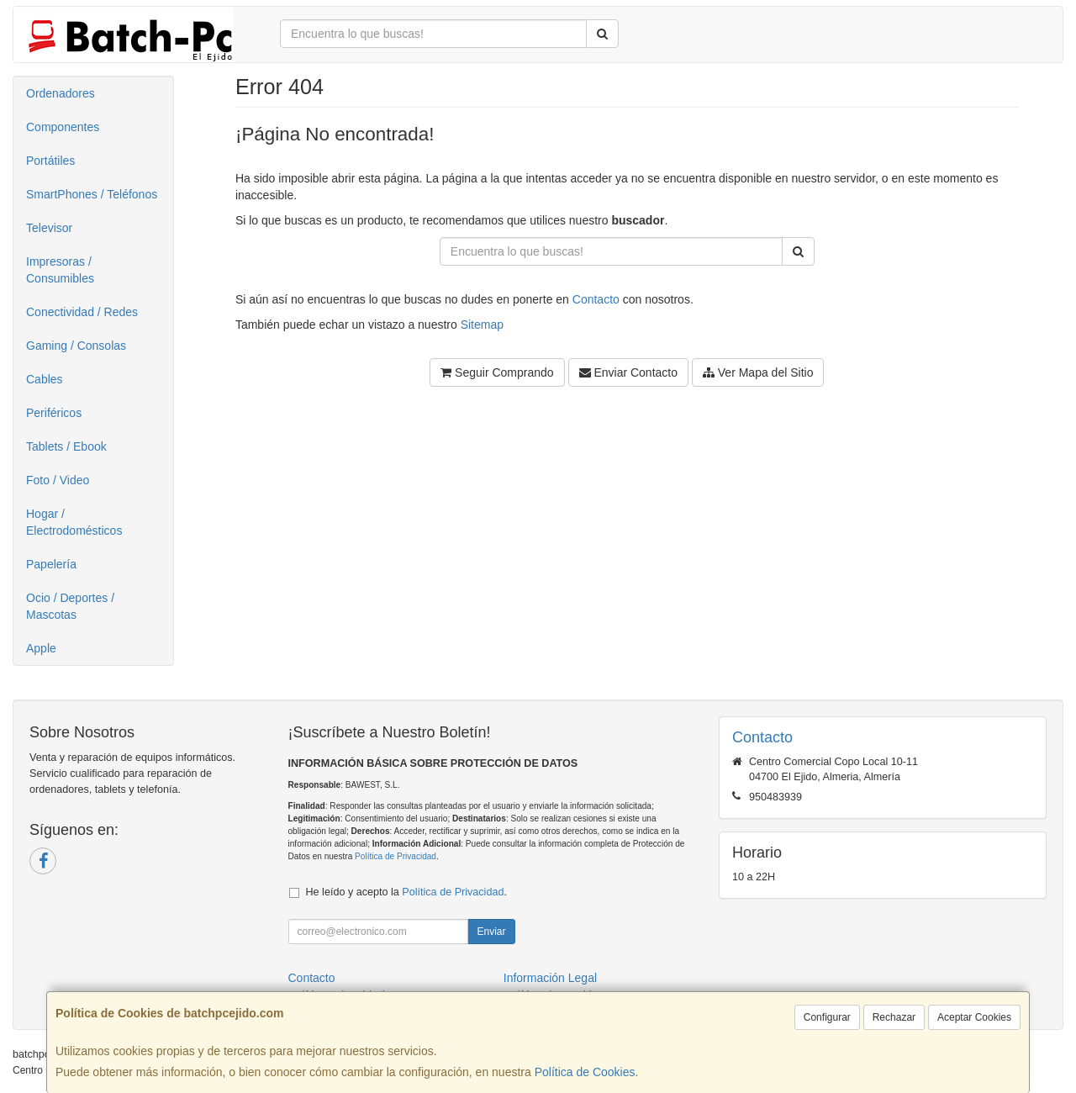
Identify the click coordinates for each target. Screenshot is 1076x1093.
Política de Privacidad (395, 856)
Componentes (62, 127)
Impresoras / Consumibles (60, 270)
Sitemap (482, 324)
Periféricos (54, 413)
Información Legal (550, 978)
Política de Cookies (585, 1072)
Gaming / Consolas (76, 345)
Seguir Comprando (496, 372)
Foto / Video (57, 480)
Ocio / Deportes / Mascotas (70, 606)
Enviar (491, 931)
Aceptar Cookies (974, 1017)
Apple (41, 648)
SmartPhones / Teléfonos (91, 194)
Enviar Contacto (628, 372)
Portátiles (50, 160)
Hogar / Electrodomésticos (74, 522)
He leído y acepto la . (406, 892)
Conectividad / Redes (82, 312)
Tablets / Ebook (66, 446)
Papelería (51, 564)
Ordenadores (60, 93)
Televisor (49, 228)
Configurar (827, 1017)
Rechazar (894, 1017)
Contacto (596, 299)
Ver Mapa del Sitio (758, 372)
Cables (44, 379)
